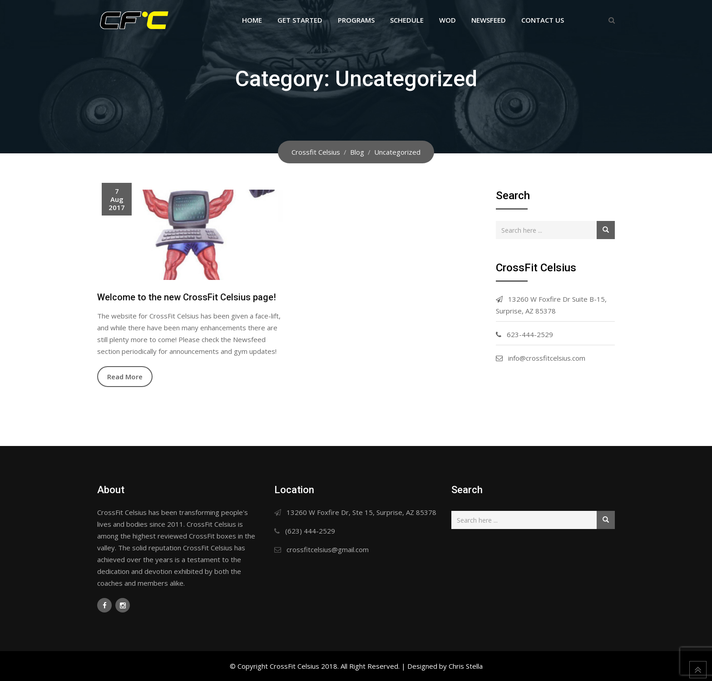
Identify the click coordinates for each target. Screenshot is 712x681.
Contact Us (542, 19)
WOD (447, 19)
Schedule (407, 19)
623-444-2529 (530, 334)
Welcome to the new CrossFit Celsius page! (186, 297)
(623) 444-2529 (310, 530)
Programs (356, 19)
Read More (125, 376)
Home (252, 19)
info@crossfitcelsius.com (546, 358)
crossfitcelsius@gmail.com (328, 549)
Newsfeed (488, 19)
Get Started (299, 19)
